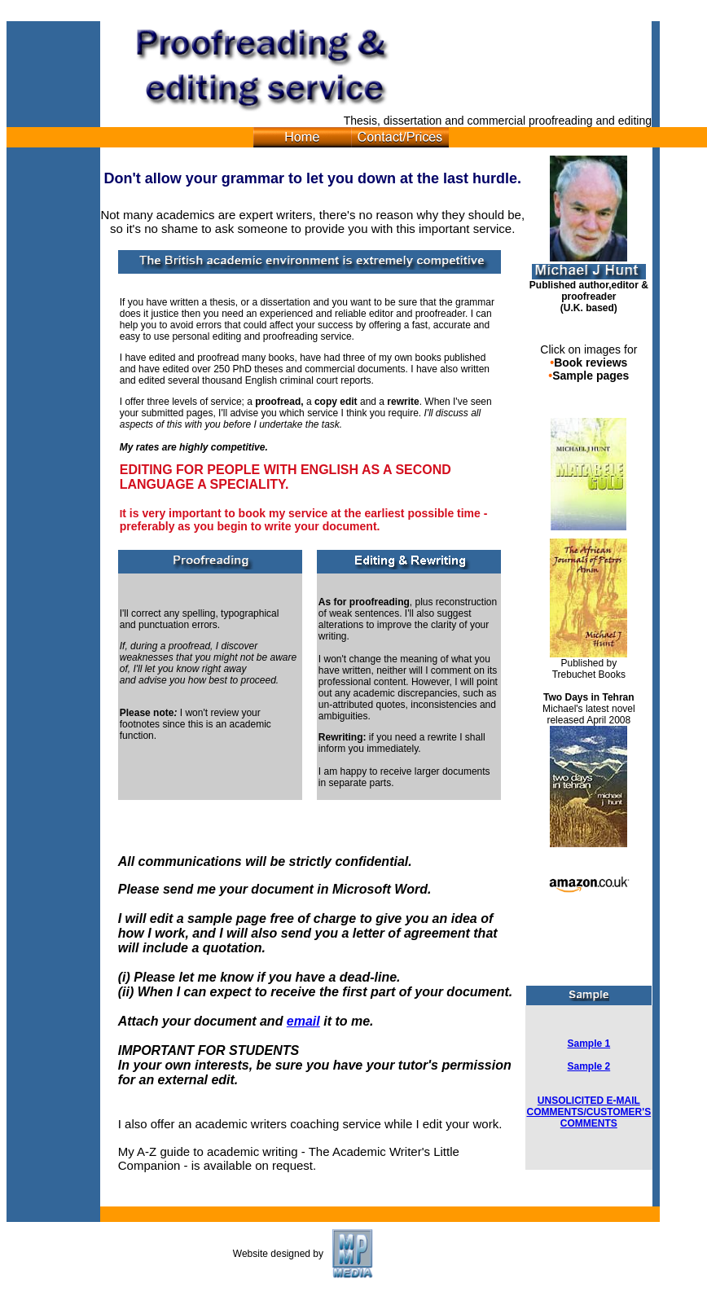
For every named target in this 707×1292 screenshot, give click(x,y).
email (303, 1021)
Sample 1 (588, 1043)
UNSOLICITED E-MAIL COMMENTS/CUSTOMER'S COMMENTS (589, 1112)
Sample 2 (588, 1066)
